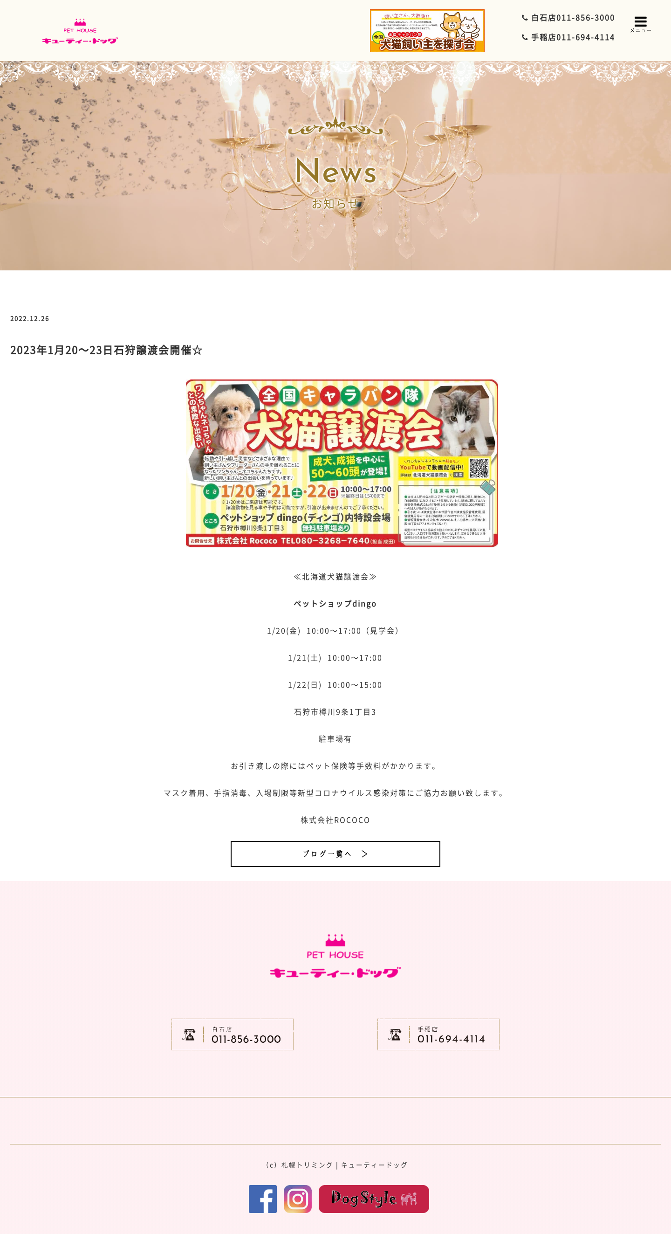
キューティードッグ (374, 1164)
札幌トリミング (307, 1164)
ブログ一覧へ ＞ (335, 854)
